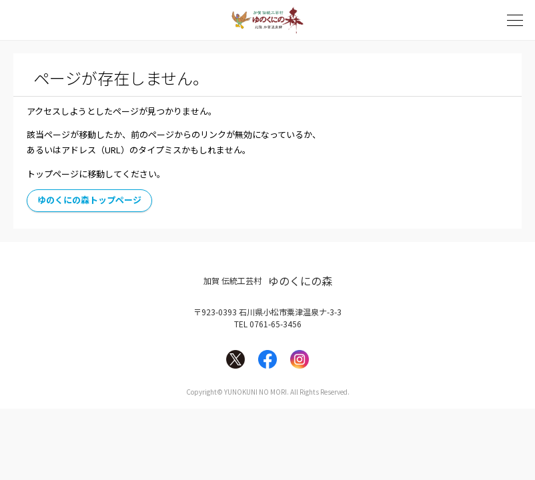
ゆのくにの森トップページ (89, 199)
